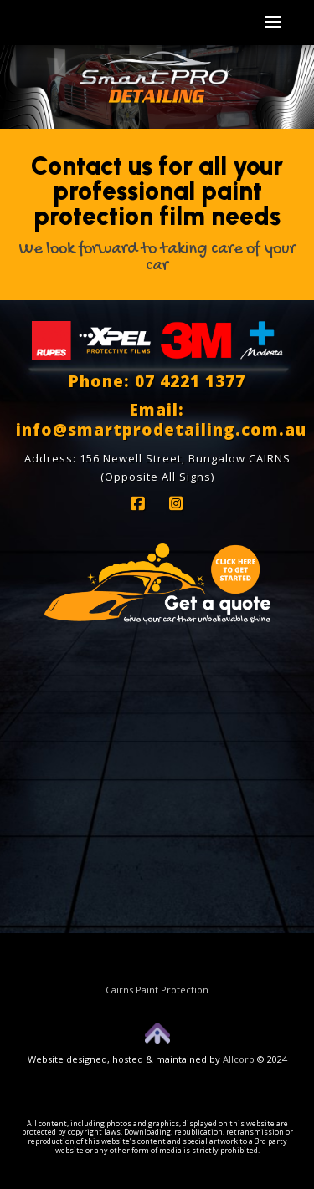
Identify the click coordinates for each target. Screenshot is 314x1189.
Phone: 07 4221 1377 (157, 381)
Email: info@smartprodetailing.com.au (161, 420)
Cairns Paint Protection (157, 989)
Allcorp (239, 1059)
